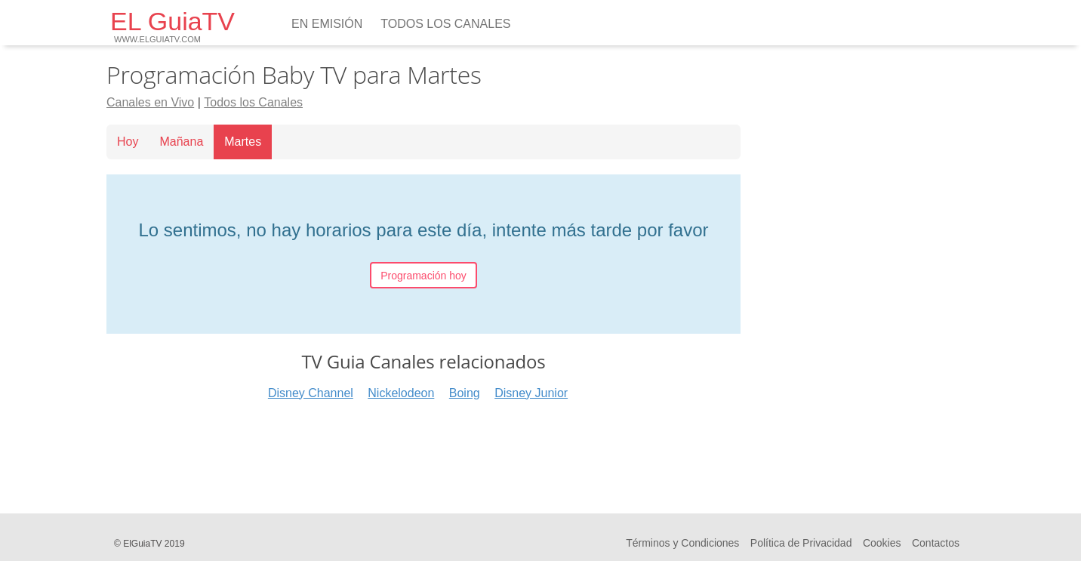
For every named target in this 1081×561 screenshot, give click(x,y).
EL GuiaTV (172, 25)
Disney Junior (531, 393)
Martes (242, 141)
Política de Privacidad (801, 543)
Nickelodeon (401, 393)
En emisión (326, 23)
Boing (464, 393)
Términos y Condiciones (682, 543)
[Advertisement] (423, 452)
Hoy (127, 141)
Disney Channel (310, 393)
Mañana (181, 141)
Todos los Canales (445, 23)
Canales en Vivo (150, 102)
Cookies (882, 543)
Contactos (935, 543)
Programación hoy (423, 276)
